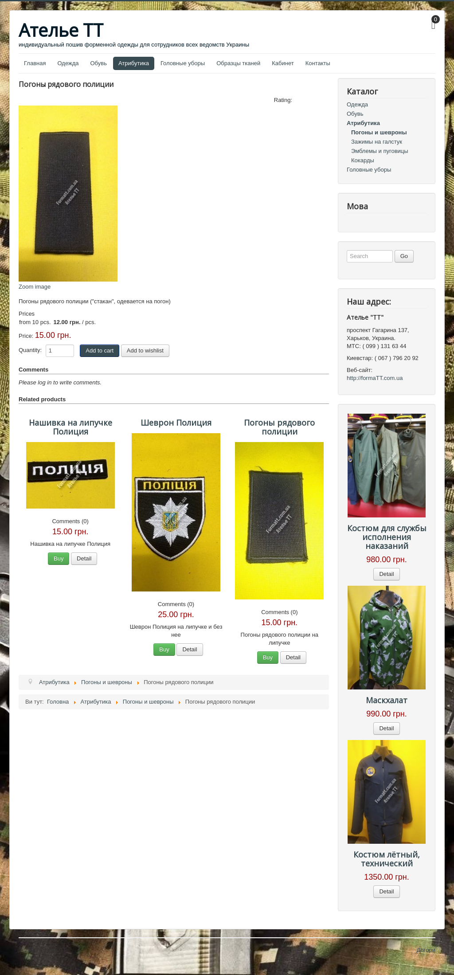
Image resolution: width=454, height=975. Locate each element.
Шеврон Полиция (176, 422)
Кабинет (283, 63)
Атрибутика (133, 63)
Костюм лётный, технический (386, 859)
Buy (58, 558)
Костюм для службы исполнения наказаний (387, 537)
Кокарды (362, 160)
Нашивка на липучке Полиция (70, 427)
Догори (426, 950)
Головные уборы (182, 63)
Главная (35, 63)
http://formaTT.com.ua (375, 378)
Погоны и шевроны (379, 132)
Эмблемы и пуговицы (379, 151)
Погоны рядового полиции (279, 427)
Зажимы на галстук (376, 141)
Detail (84, 558)
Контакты (317, 63)
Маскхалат (386, 700)
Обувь (98, 63)
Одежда (67, 63)
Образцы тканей (238, 63)
